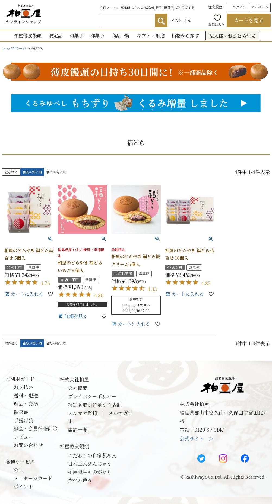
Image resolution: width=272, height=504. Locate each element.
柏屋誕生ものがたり (90, 471)
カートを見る (248, 20)
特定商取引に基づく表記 (95, 404)
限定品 (55, 35)
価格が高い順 (56, 171)
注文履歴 (215, 6)
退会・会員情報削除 (36, 428)
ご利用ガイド (184, 7)
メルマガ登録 (82, 412)
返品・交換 (26, 403)
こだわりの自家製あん (92, 455)
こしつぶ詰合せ (143, 7)
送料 (159, 7)
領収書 (168, 7)
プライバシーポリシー (92, 396)
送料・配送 (26, 395)
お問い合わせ (28, 444)
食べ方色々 (80, 479)
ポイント (23, 486)
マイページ (260, 6)
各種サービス (20, 461)
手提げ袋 (23, 420)
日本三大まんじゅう (90, 463)
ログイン (239, 6)
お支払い (23, 386)
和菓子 (76, 35)
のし (18, 469)
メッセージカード (33, 477)
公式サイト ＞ (197, 438)
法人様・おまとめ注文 (232, 35)
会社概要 (77, 387)
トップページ (14, 48)
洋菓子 (97, 35)
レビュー (23, 436)
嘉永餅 (125, 7)
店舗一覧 (77, 429)
